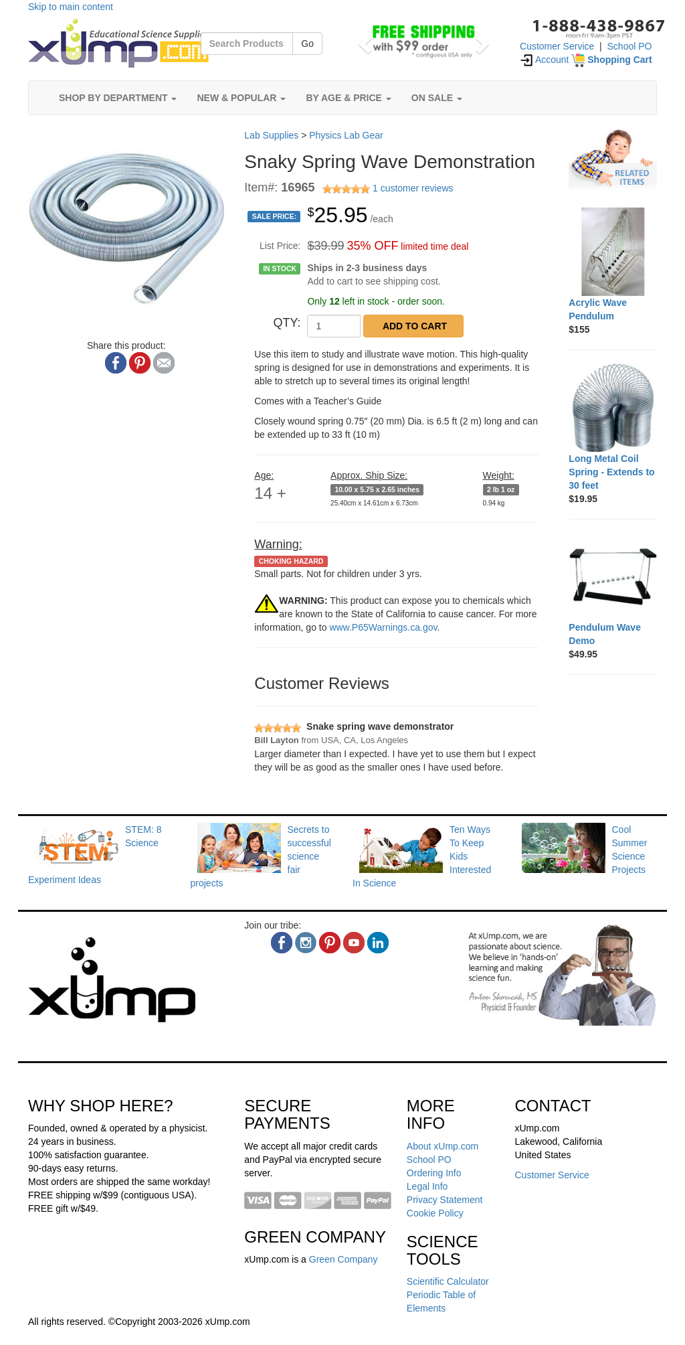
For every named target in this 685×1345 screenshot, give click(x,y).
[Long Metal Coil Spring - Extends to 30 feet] (613, 408)
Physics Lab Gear (346, 135)
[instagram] (305, 942)
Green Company (343, 1259)
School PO (629, 46)
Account (544, 59)
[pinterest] (329, 942)
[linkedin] (378, 942)
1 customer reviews (413, 188)
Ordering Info (434, 1173)
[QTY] (334, 326)
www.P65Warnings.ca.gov (383, 627)
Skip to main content (70, 6)
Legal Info (427, 1186)
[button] (363, 40)
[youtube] (354, 942)
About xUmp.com (442, 1146)
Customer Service (557, 46)
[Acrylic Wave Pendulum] (613, 252)
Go (307, 43)
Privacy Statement (445, 1199)
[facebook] (281, 942)
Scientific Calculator (448, 1281)
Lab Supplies (271, 135)
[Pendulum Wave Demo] (613, 577)
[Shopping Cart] (611, 59)
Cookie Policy (435, 1213)
